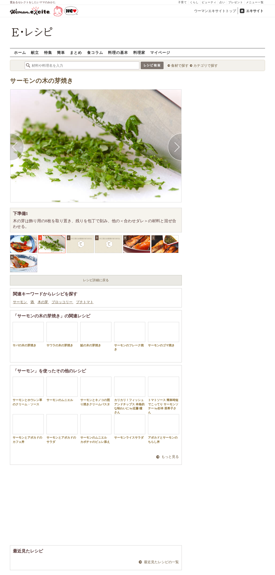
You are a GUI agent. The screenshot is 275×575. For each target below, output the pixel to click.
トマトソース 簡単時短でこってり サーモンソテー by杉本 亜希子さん (163, 395)
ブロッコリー (62, 302)
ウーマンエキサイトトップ (215, 11)
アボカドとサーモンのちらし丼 (163, 428)
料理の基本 (118, 52)
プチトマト (84, 302)
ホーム (20, 52)
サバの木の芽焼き (28, 334)
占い (222, 2)
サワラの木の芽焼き (62, 334)
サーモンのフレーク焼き (129, 336)
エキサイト (254, 11)
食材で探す (180, 66)
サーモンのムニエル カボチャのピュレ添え (95, 428)
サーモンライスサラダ (129, 426)
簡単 (61, 52)
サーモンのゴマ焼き (163, 334)
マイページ (160, 52)
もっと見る (170, 457)
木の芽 (43, 302)
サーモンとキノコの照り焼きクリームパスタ (95, 391)
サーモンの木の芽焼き (41, 80)
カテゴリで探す (205, 66)
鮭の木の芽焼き (95, 334)
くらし (194, 2)
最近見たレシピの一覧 (161, 562)
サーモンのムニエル (62, 389)
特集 (48, 52)
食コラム (95, 52)
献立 (35, 52)
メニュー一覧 (255, 2)
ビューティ (209, 2)
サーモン (20, 302)
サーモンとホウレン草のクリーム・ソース (28, 391)
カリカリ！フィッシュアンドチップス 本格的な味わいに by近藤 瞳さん (129, 395)
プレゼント (235, 2)
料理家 (139, 52)
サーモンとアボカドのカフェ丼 (28, 428)
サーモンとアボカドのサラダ (62, 428)
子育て (182, 2)
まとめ (76, 52)
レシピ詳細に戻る (96, 280)
